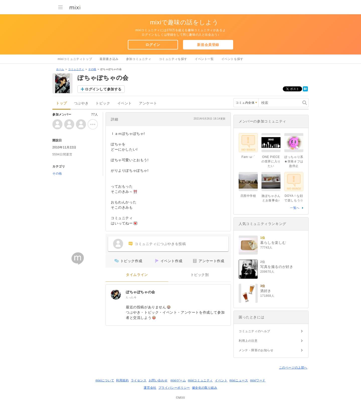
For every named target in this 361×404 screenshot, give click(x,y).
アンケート (148, 103)
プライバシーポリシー (174, 387)
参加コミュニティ (138, 59)
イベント (124, 103)
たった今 (131, 297)
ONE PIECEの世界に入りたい (271, 161)
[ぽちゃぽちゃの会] (116, 295)
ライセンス (139, 380)
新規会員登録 (208, 45)
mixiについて (105, 380)
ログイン (152, 45)
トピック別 (200, 275)
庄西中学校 (248, 196)
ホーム (60, 69)
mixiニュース (238, 380)
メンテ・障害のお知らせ (256, 350)
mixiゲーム (178, 380)
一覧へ (295, 208)
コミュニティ (76, 69)
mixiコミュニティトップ (75, 59)
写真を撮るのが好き (276, 267)
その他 (92, 69)
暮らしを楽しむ (273, 243)
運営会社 (150, 387)
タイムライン (137, 275)
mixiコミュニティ (200, 380)
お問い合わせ (158, 380)
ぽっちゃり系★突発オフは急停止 (293, 161)
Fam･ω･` (248, 157)
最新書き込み (109, 59)
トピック (103, 103)
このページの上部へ (293, 367)
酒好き (265, 291)
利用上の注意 (248, 340)
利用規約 (122, 380)
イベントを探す (232, 59)
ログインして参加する (103, 89)
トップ (61, 103)
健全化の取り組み (204, 387)
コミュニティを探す (173, 59)
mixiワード (257, 380)
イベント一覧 (204, 59)
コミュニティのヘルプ (254, 331)
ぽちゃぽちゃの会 (140, 292)
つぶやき (81, 103)
